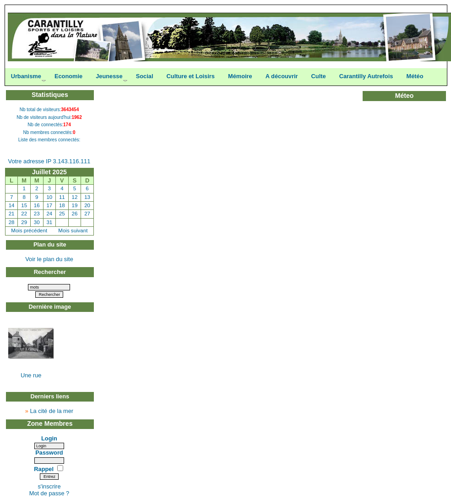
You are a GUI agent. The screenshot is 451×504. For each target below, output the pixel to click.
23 (37, 213)
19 (75, 205)
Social (144, 76)
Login (49, 438)
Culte (318, 76)
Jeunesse (109, 76)
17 (49, 205)
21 (12, 213)
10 (49, 197)
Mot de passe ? (49, 493)
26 (75, 213)
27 (87, 213)
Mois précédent (29, 230)
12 (75, 197)
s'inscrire (49, 486)
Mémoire (240, 76)
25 (62, 213)
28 (12, 222)
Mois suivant (72, 230)
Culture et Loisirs (191, 76)
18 (62, 205)
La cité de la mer (52, 410)
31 (49, 222)
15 (24, 205)
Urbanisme (26, 76)
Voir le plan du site (49, 259)
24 (49, 213)
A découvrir (282, 76)
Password (49, 452)
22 (24, 213)
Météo (414, 76)
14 (12, 205)
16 (37, 205)
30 (37, 222)
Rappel (44, 469)
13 (87, 197)
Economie (68, 76)
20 (87, 205)
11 (62, 197)
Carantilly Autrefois (366, 76)
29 (24, 222)
